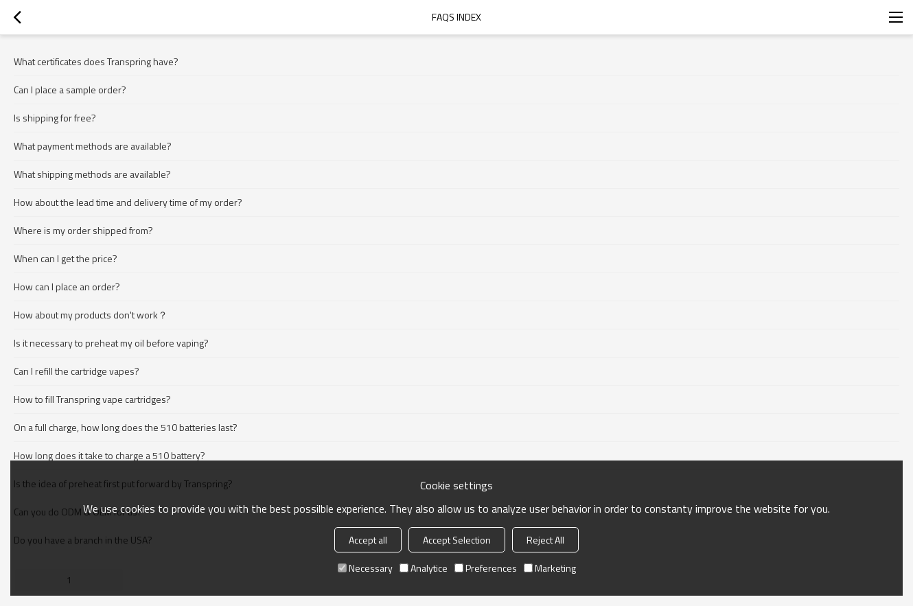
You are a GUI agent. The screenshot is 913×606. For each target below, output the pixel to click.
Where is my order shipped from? (83, 230)
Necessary (365, 568)
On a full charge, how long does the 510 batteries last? (126, 427)
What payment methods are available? (93, 146)
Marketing (550, 568)
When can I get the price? (65, 258)
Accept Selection (457, 540)
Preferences (485, 568)
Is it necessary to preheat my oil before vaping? (111, 343)
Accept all (368, 540)
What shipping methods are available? (92, 174)
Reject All (545, 540)
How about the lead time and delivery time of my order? (128, 202)
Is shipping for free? (55, 117)
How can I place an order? (67, 286)
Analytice (424, 568)
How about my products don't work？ (90, 314)
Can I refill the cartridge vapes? (76, 371)
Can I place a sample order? (70, 89)
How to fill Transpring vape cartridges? (92, 399)
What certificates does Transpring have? (96, 61)
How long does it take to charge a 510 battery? (109, 455)
